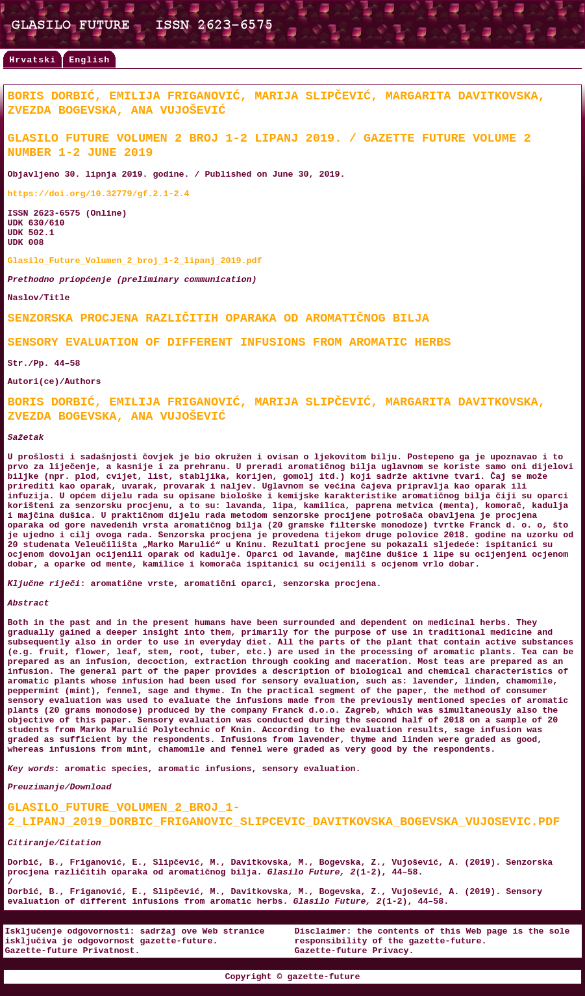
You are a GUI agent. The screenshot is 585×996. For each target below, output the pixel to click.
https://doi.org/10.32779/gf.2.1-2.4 (99, 194)
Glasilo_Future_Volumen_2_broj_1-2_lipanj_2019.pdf (135, 261)
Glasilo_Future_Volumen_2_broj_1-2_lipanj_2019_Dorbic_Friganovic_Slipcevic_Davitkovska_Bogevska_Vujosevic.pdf (284, 814)
